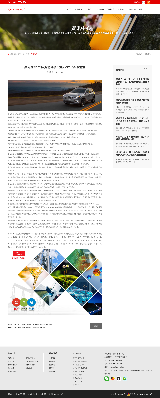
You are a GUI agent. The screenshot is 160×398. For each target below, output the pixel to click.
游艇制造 (11, 358)
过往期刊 (148, 54)
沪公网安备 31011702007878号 (139, 394)
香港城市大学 (77, 378)
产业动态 (139, 54)
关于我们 (52, 358)
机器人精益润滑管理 (80, 361)
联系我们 (142, 9)
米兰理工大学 (77, 375)
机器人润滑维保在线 (80, 368)
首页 (19, 54)
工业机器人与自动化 (33, 361)
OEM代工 (29, 368)
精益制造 (100, 9)
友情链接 (77, 353)
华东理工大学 (77, 381)
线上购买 (76, 385)
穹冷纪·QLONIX (78, 371)
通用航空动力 (30, 358)
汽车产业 (11, 361)
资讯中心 (121, 9)
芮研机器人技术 (78, 365)
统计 (62, 394)
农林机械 (11, 368)
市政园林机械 (12, 365)
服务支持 (132, 9)
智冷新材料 (12, 371)
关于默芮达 (79, 9)
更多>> (146, 68)
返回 (96, 326)
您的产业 (89, 9)
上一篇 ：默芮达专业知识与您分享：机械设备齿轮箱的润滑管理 (30, 324)
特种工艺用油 (30, 365)
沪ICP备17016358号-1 (118, 394)
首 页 (69, 9)
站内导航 (53, 353)
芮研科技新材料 (78, 358)
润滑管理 (110, 9)
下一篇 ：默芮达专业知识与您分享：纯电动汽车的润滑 (27, 327)
